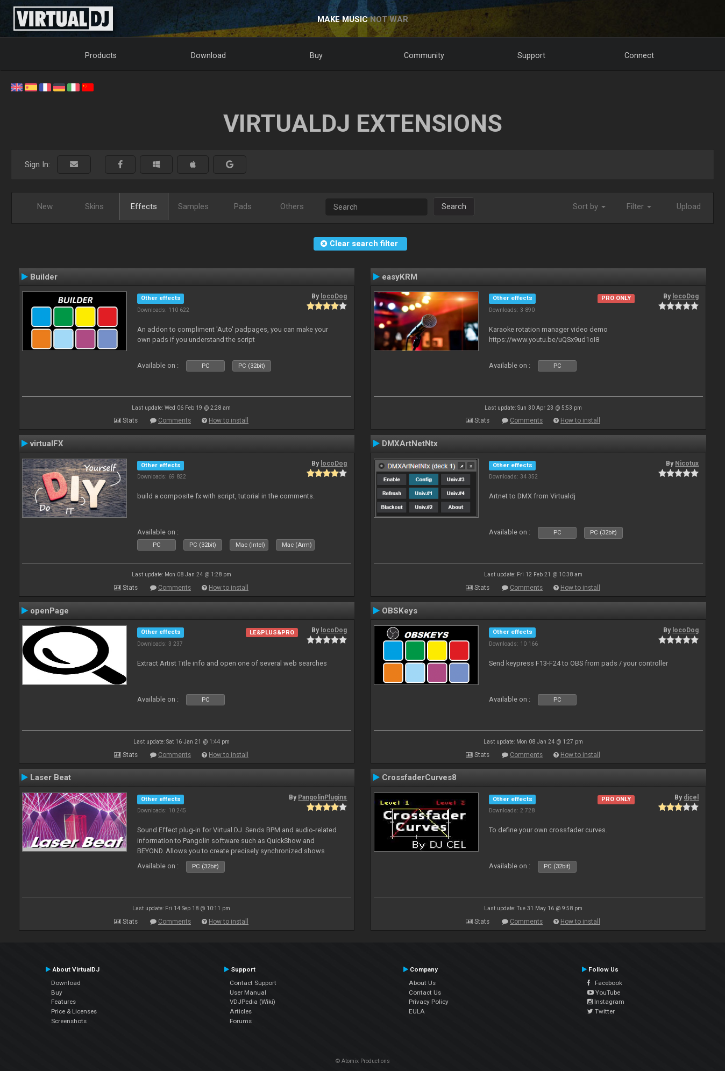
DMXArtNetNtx (410, 443)
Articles (241, 1011)
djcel (691, 797)
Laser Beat (50, 777)
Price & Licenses (74, 1011)
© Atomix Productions (363, 1061)
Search (454, 206)
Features (63, 1001)
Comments (174, 420)
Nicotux (687, 463)
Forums (241, 1021)
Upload (689, 206)
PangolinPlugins (322, 797)
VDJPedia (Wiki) (252, 1001)
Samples (193, 206)
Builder (44, 277)
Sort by (589, 206)
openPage (49, 611)
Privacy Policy (429, 1001)
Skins (94, 206)
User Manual (248, 992)
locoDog (334, 296)
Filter (639, 206)
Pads (243, 206)
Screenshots (69, 1021)
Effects (144, 206)
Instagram (605, 1001)
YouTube (603, 992)
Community (424, 55)
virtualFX (46, 443)
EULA (417, 1011)
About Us (422, 983)
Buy (316, 55)
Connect (639, 55)
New (45, 206)
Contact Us (425, 992)
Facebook (604, 983)
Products (101, 55)
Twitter (601, 1011)
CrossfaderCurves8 (419, 777)
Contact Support (253, 983)
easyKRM (399, 277)
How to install (228, 420)
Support (531, 55)
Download (208, 55)
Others (292, 206)
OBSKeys (399, 611)
